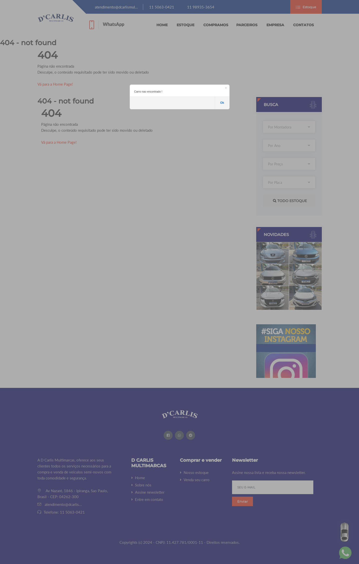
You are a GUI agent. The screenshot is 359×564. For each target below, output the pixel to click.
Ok (222, 103)
